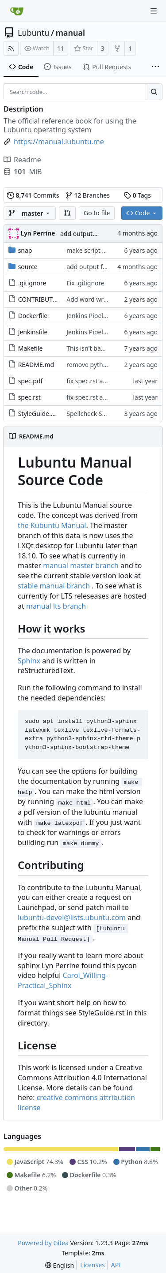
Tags (137, 195)
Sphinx (29, 661)
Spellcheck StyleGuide (98, 413)
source (28, 266)
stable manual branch (54, 586)
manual (70, 32)
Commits (33, 195)
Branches (88, 195)
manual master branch (81, 565)
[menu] (59, 1265)
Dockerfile (33, 315)
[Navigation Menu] (154, 11)
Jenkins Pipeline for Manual (106, 315)
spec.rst (29, 397)
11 (60, 48)
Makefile (30, 348)
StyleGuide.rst (38, 413)
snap (25, 250)
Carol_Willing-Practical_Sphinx (63, 980)
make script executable (99, 250)
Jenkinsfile (33, 332)
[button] (67, 213)
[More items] (155, 67)
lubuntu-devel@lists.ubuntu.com (72, 917)
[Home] (16, 11)
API (116, 1265)
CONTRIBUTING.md (47, 299)
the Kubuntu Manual (52, 525)
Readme (22, 159)
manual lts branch (56, 606)
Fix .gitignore (85, 283)
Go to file (97, 213)
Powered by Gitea (43, 1243)
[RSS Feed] (11, 48)
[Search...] (154, 91)
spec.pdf (30, 381)
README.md (36, 364)
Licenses (92, 1265)
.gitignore (32, 283)
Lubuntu (34, 32)
